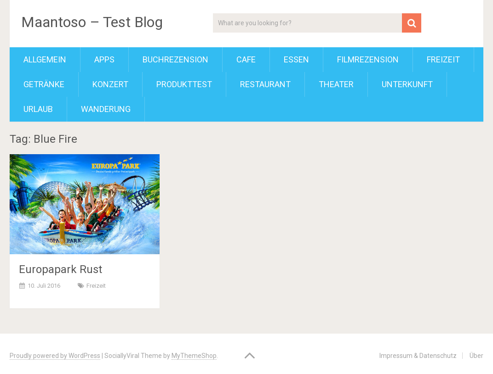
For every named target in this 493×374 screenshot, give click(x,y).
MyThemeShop (194, 355)
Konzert (110, 84)
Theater (336, 84)
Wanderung (106, 109)
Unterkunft (407, 84)
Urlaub (38, 109)
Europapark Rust (60, 269)
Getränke (43, 84)
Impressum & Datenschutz (418, 355)
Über (476, 355)
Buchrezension (175, 59)
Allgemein (44, 59)
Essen (296, 59)
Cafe (246, 59)
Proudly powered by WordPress (55, 355)
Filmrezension (368, 59)
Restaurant (265, 84)
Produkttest (184, 84)
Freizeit (443, 59)
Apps (104, 59)
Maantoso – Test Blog (92, 22)
